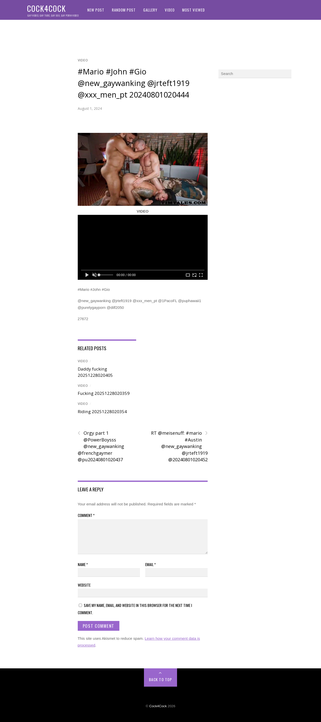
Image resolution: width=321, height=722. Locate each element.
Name (83, 564)
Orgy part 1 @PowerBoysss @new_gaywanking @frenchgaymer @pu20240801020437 (101, 446)
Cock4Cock (158, 706)
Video (170, 10)
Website (84, 585)
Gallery (150, 10)
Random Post (124, 10)
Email (150, 564)
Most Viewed (193, 10)
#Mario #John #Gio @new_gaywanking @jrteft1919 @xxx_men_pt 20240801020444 (133, 83)
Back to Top (160, 679)
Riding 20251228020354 (102, 411)
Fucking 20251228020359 (104, 393)
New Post (95, 10)
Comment (86, 515)
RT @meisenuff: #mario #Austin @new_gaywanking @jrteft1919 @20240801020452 (179, 446)
